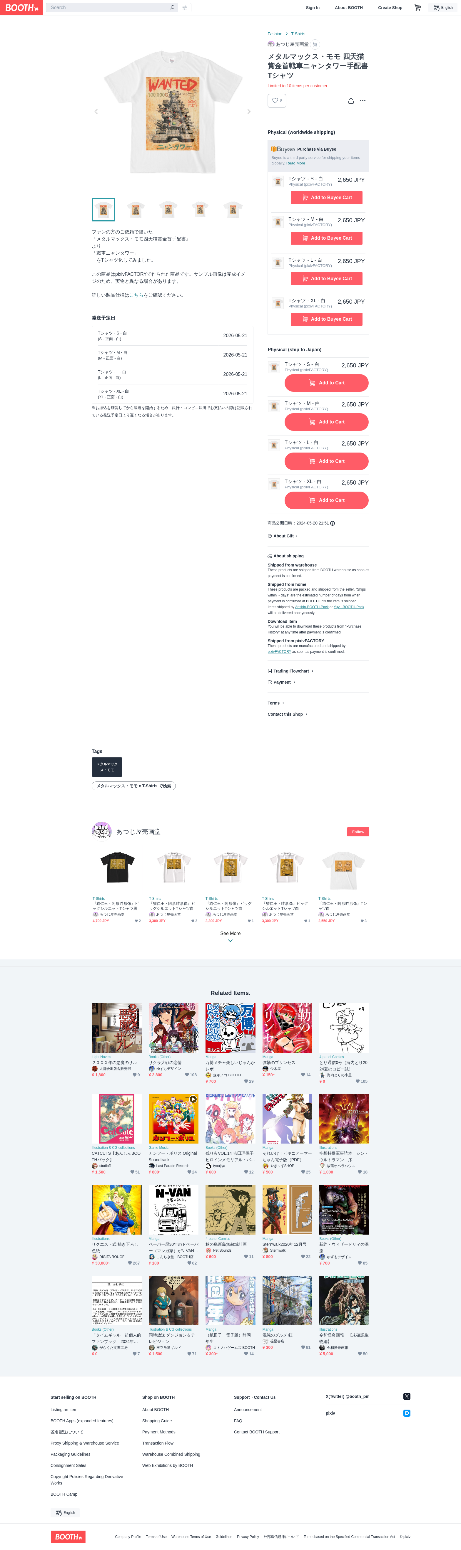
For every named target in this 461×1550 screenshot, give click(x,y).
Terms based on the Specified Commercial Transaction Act (349, 1537)
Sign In (313, 8)
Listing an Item (64, 1409)
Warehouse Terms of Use (191, 1537)
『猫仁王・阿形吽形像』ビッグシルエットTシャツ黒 (116, 906)
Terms (274, 703)
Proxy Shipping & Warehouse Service (85, 1443)
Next (248, 111)
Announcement (248, 1409)
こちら (136, 294)
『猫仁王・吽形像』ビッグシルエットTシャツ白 (285, 906)
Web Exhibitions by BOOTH (167, 1465)
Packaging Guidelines (70, 1454)
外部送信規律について (281, 1537)
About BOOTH (349, 8)
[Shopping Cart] (417, 7)
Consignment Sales (68, 1465)
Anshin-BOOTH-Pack (312, 607)
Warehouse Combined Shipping (171, 1454)
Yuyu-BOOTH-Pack (349, 607)
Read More (295, 163)
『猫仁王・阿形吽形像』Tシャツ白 (342, 906)
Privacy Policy (248, 1537)
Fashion (275, 33)
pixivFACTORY (279, 652)
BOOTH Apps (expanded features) (82, 1420)
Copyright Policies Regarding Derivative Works (87, 1479)
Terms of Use (156, 1537)
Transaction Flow (157, 1443)
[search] (172, 8)
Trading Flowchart (291, 671)
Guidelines (224, 1537)
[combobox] (112, 7)
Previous (96, 111)
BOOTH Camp (64, 1494)
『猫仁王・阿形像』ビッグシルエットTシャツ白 (229, 906)
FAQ (238, 1420)
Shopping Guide (157, 1420)
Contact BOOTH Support (257, 1432)
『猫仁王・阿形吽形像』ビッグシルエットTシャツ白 (172, 906)
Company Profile (128, 1537)
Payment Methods (159, 1432)
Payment (281, 682)
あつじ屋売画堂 (138, 831)
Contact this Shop (285, 714)
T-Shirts (298, 33)
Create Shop (390, 8)
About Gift (283, 536)
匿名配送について (67, 1432)
